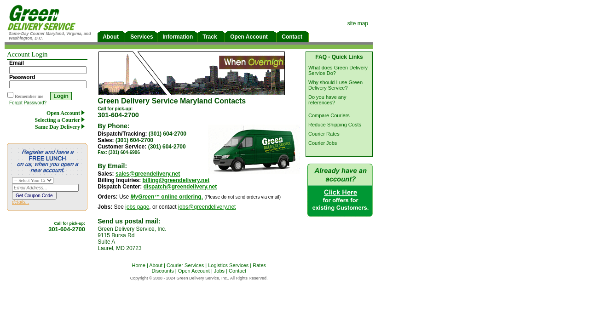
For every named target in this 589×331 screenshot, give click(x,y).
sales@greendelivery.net (147, 174)
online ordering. (167, 197)
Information (177, 36)
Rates (259, 265)
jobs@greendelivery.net (207, 207)
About (111, 36)
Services (141, 36)
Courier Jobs (322, 143)
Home (138, 265)
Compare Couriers (329, 115)
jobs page (137, 207)
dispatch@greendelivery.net (180, 186)
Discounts (162, 271)
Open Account (250, 36)
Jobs (219, 271)
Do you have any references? (327, 99)
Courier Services (185, 265)
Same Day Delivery (61, 127)
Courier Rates (324, 134)
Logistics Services (228, 265)
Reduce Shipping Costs (334, 124)
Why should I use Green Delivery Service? (335, 85)
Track (211, 36)
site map (357, 23)
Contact (292, 36)
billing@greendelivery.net (176, 180)
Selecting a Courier (61, 120)
